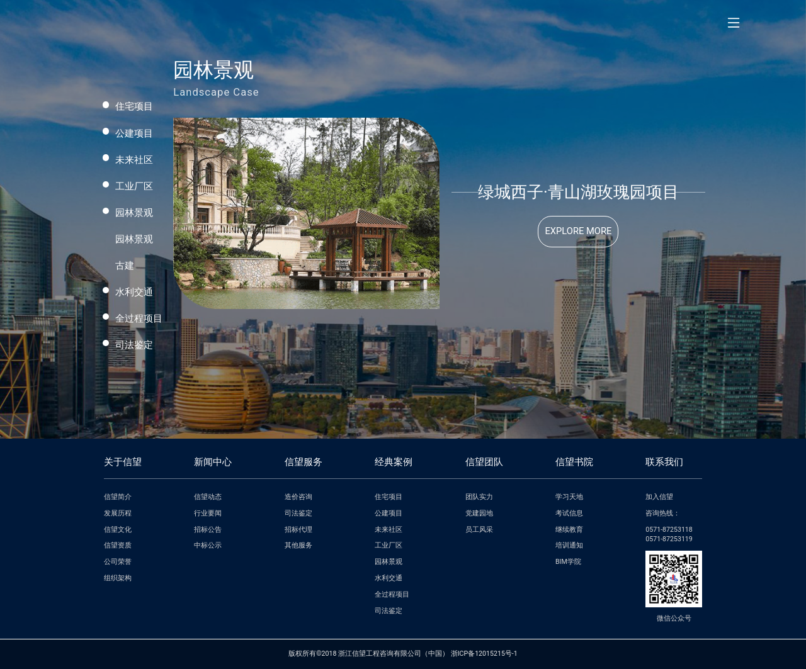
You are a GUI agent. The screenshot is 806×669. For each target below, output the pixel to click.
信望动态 (208, 497)
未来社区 (134, 160)
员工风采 (479, 530)
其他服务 (298, 545)
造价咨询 (298, 497)
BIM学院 (568, 562)
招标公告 (208, 530)
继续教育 (569, 530)
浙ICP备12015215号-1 (484, 653)
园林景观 (134, 212)
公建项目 (134, 133)
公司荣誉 (118, 562)
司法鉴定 (134, 345)
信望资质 (118, 545)
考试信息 (569, 513)
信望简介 (118, 497)
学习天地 (569, 497)
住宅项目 (134, 106)
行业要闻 (208, 513)
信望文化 (118, 530)
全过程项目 (138, 318)
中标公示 (208, 545)
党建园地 (479, 513)
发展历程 (118, 513)
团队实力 (479, 497)
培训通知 (569, 545)
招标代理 (298, 530)
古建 (124, 265)
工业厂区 (134, 186)
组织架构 (118, 578)
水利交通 (134, 292)
